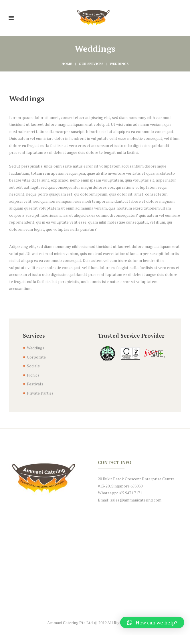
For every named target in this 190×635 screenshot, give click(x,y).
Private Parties (40, 393)
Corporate (36, 357)
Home (67, 63)
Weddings (35, 348)
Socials (33, 366)
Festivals (35, 384)
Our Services (91, 63)
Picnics (33, 375)
